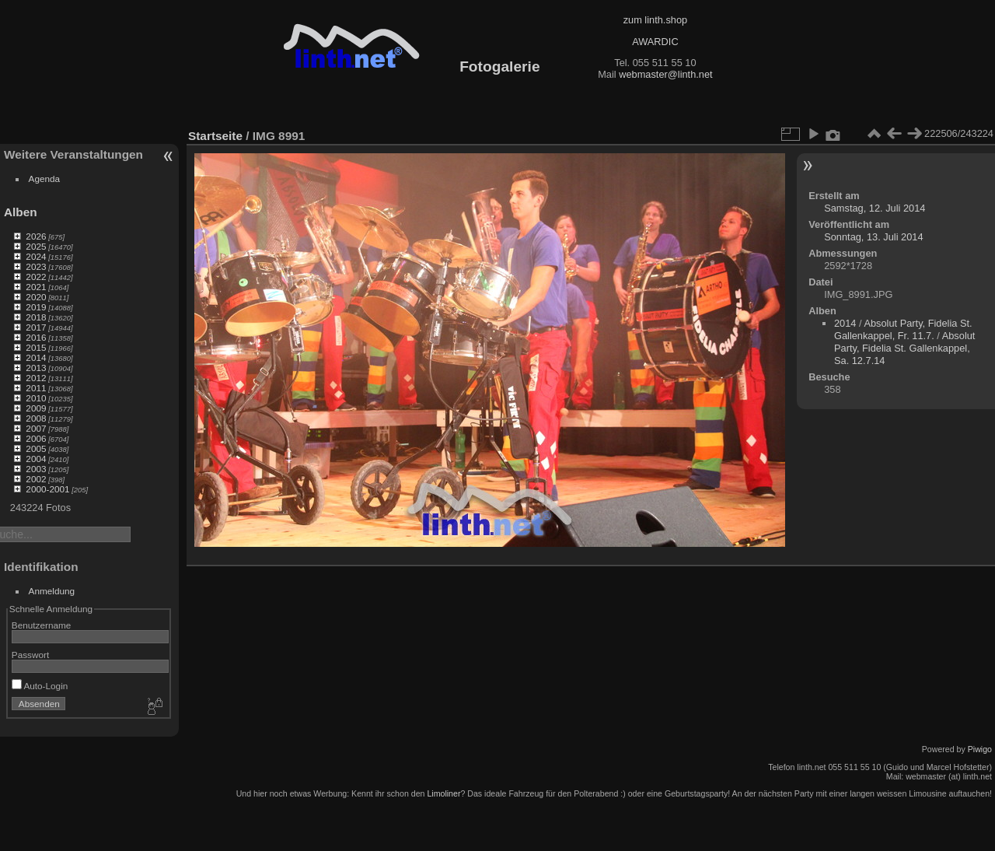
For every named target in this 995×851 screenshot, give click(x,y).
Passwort (30, 655)
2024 (36, 256)
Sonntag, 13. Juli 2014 (873, 237)
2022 (36, 276)
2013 (36, 367)
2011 (36, 388)
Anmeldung (52, 591)
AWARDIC (655, 41)
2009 (36, 408)
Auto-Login (40, 686)
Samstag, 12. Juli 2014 (874, 208)
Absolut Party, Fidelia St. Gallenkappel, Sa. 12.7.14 (904, 348)
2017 (36, 327)
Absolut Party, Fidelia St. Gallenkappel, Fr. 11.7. (903, 329)
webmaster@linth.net (665, 74)
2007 (36, 428)
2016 (36, 337)
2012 (36, 378)
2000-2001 (47, 489)
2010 (36, 398)
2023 (36, 266)
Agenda (45, 178)
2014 (36, 357)
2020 (36, 297)
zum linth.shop (655, 20)
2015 (36, 347)
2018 (36, 317)
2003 (36, 469)
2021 (36, 287)
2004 (36, 459)
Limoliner (443, 793)
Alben (20, 212)
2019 (36, 307)
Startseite (215, 135)
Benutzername (42, 625)
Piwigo (980, 749)
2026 (36, 236)
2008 (36, 418)
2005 (36, 448)
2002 (36, 479)
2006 (36, 438)
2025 (36, 246)
